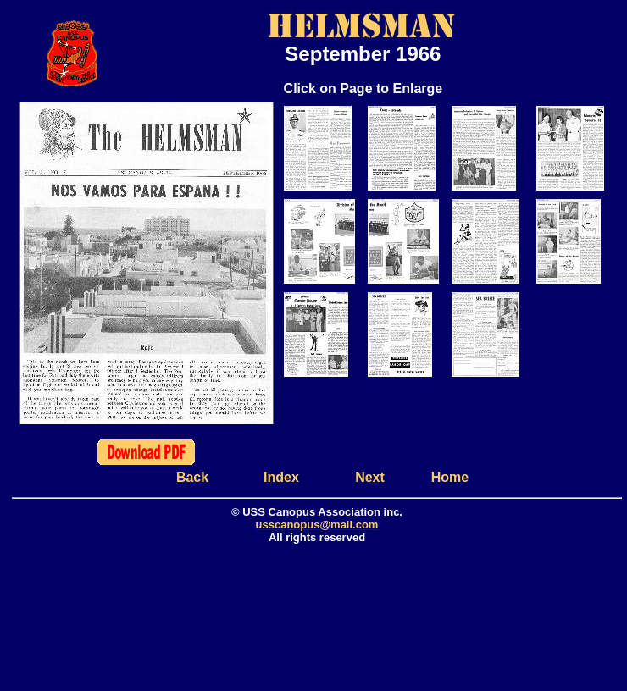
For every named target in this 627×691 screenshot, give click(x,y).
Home (450, 477)
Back (192, 477)
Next (370, 477)
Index (281, 477)
